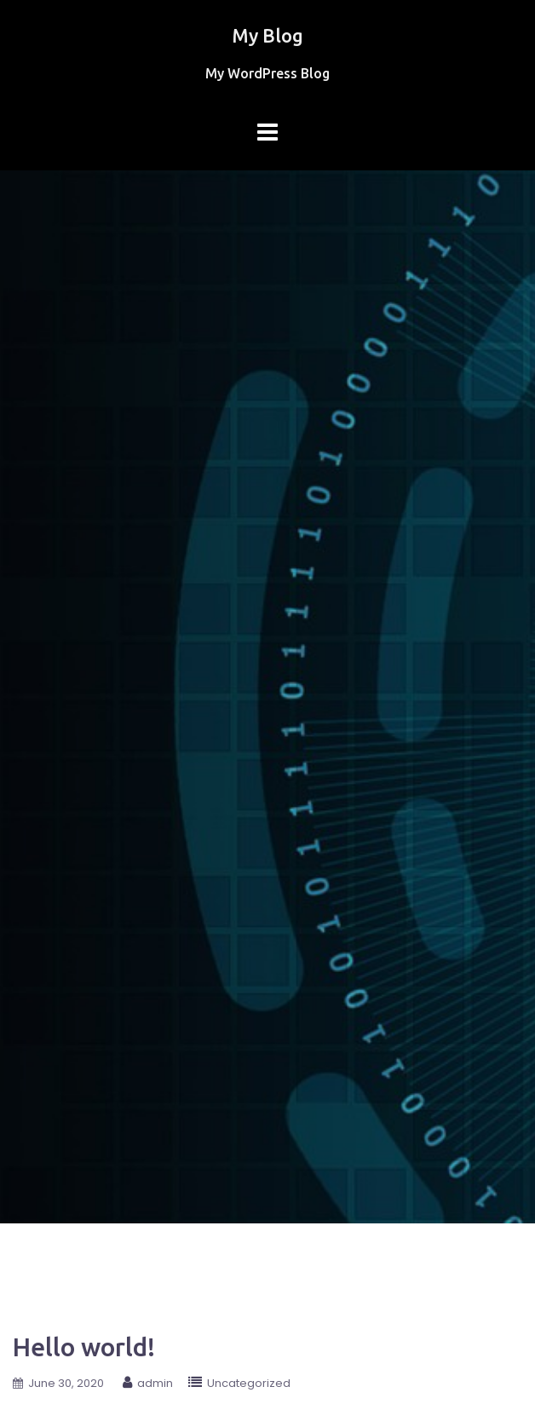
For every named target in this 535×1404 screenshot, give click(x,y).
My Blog (267, 35)
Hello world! (84, 1346)
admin (155, 1383)
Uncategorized (249, 1383)
